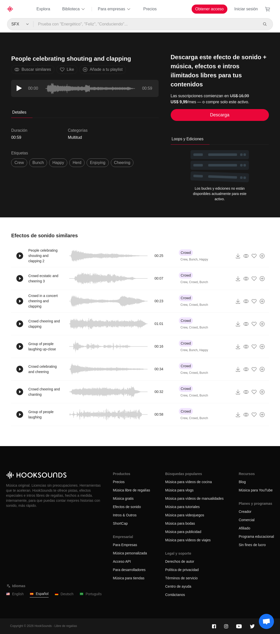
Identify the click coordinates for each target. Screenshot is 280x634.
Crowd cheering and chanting (44, 391)
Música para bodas (180, 523)
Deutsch (64, 594)
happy (58, 162)
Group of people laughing (40, 414)
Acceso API (122, 561)
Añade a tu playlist (103, 69)
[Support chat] (266, 621)
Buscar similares (32, 69)
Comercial (247, 520)
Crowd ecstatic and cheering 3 (43, 278)
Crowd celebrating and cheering (42, 369)
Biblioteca (74, 9)
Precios (150, 9)
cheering (122, 162)
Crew (184, 259)
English (15, 594)
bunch (38, 162)
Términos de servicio (181, 578)
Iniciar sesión (246, 9)
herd (77, 162)
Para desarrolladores (129, 570)
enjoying (97, 162)
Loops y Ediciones (188, 139)
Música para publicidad (183, 532)
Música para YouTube (256, 490)
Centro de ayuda (178, 586)
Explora (43, 9)
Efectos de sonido (127, 507)
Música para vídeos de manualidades (194, 498)
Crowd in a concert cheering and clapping (43, 301)
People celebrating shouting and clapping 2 (42, 255)
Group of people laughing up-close (42, 346)
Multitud (75, 137)
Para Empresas (125, 545)
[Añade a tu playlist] (262, 256)
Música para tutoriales (182, 507)
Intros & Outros (124, 515)
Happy (203, 259)
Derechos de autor (179, 561)
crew (19, 162)
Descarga (219, 114)
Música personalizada (130, 553)
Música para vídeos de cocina (188, 482)
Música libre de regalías (131, 490)
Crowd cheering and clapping (44, 323)
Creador (245, 512)
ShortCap (120, 523)
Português (91, 594)
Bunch (193, 259)
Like (67, 69)
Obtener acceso (209, 9)
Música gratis (123, 498)
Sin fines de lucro (252, 545)
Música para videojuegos (184, 515)
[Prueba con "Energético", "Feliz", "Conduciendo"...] (145, 24)
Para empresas (114, 9)
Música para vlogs (179, 490)
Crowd (186, 253)
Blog (242, 482)
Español (39, 594)
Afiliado (244, 528)
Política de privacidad (182, 570)
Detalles (19, 112)
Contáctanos (175, 595)
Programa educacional (256, 537)
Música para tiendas (128, 578)
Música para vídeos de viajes (188, 540)
